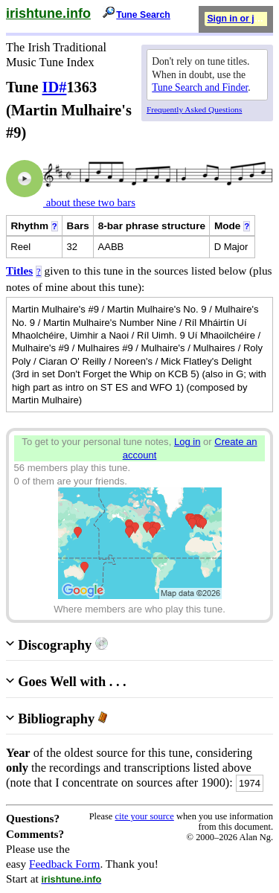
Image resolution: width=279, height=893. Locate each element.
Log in (187, 441)
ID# (54, 87)
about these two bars (89, 202)
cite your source (144, 816)
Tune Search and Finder (200, 87)
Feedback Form (64, 863)
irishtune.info (48, 13)
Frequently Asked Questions (194, 109)
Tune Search (143, 15)
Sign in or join (237, 18)
